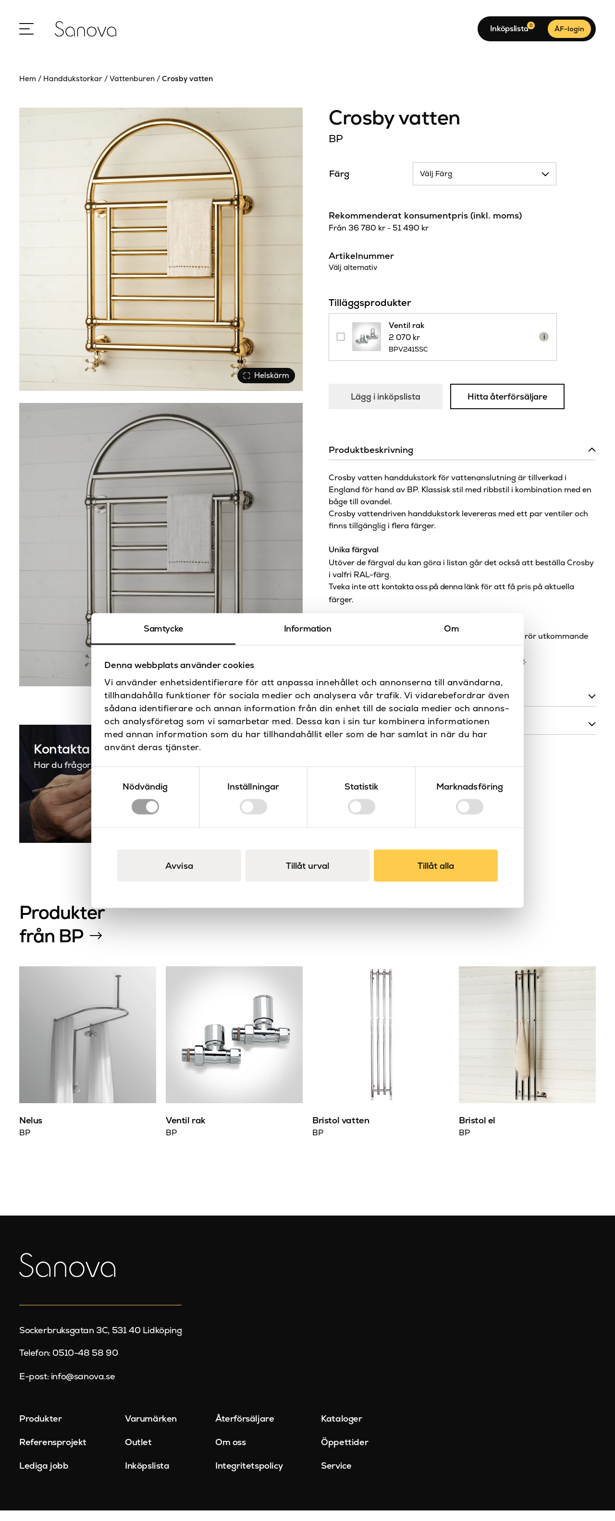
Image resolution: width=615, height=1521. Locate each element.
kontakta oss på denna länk (430, 612)
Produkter (40, 1429)
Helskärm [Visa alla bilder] (264, 384)
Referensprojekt (52, 1452)
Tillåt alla (436, 865)
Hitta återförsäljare (510, 415)
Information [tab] (308, 627)
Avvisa (179, 865)
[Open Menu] (26, 34)
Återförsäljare (244, 1429)
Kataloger (341, 1429)
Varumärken (151, 1429)
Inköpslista (147, 1476)
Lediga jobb (44, 1476)
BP (336, 149)
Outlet (138, 1452)
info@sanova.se (83, 1386)
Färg (339, 184)
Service (336, 1476)
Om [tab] (451, 627)
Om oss (230, 1452)
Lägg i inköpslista (387, 414)
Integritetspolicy (249, 1476)
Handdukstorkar (72, 89)
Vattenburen (132, 89)
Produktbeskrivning (371, 474)
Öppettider (344, 1452)
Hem (27, 89)
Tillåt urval (307, 865)
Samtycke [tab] (163, 627)
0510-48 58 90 (85, 1363)
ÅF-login (569, 34)
